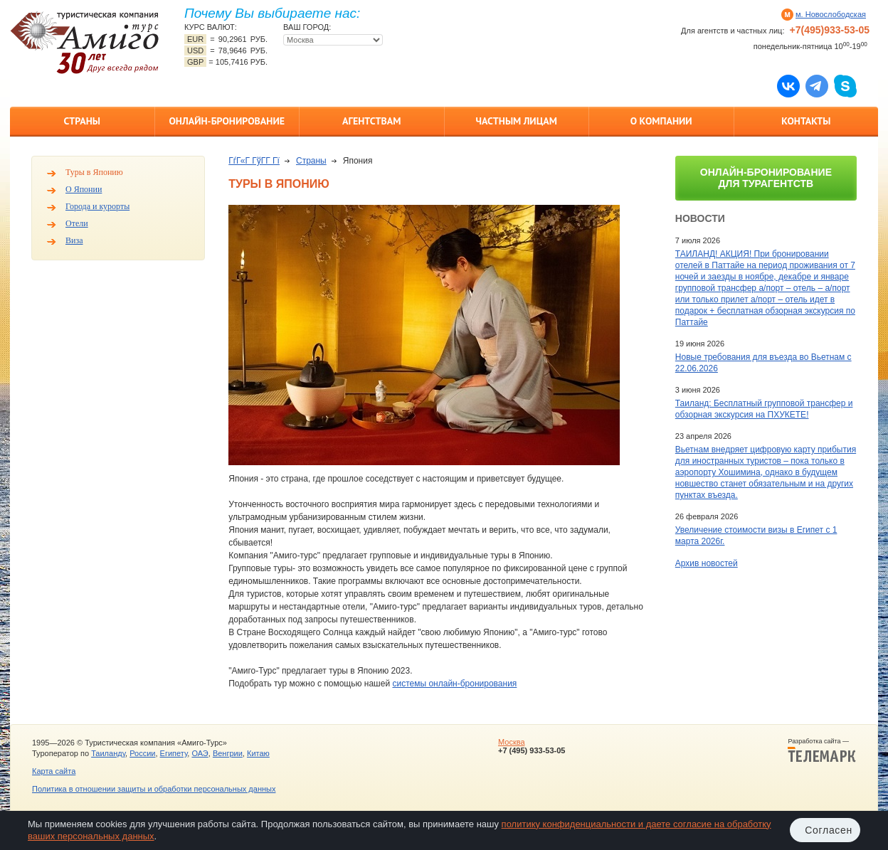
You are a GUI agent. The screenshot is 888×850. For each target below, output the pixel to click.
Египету (174, 753)
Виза (74, 240)
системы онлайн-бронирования (454, 684)
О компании (661, 121)
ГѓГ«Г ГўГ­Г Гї (254, 161)
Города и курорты (97, 206)
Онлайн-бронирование (227, 121)
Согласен (828, 830)
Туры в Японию (94, 172)
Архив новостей (706, 563)
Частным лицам (516, 121)
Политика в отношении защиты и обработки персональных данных (153, 789)
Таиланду (108, 753)
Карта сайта (53, 771)
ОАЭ (199, 753)
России (142, 753)
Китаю (258, 753)
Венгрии (228, 753)
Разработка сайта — (822, 750)
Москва (511, 742)
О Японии (83, 189)
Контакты (805, 121)
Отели (76, 223)
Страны (82, 121)
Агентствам (371, 121)
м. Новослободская (831, 14)
